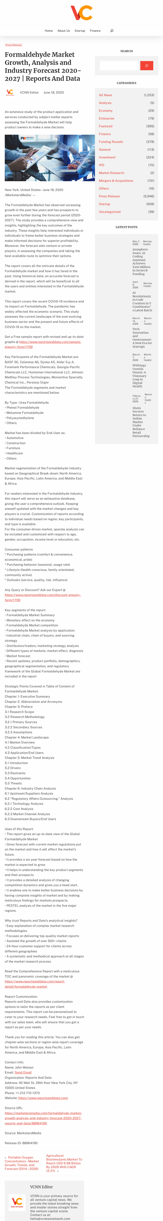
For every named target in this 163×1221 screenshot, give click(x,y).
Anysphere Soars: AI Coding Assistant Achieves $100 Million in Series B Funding (145, 283)
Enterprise (122, 118)
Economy (121, 111)
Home (49, 30)
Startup (120, 210)
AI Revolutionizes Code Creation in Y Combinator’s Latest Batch (145, 343)
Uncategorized (125, 218)
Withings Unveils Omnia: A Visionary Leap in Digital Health (145, 454)
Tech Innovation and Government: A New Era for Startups (145, 399)
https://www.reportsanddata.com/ (43, 1021)
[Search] (146, 65)
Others (120, 195)
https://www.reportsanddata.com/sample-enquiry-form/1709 (50, 321)
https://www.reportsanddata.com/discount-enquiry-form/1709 (51, 559)
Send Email (23, 996)
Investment (123, 157)
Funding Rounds (127, 142)
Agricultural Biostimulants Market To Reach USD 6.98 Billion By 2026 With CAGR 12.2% (74, 1079)
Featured (121, 126)
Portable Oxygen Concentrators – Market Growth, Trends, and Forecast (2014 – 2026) (26, 1079)
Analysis (121, 103)
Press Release (14, 45)
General (120, 149)
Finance (120, 134)
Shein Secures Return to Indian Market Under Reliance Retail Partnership (145, 516)
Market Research (127, 173)
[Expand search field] (111, 31)
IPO (117, 165)
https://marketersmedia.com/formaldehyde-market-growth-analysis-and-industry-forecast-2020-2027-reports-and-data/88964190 (49, 1036)
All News (121, 95)
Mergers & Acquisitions (124, 184)
